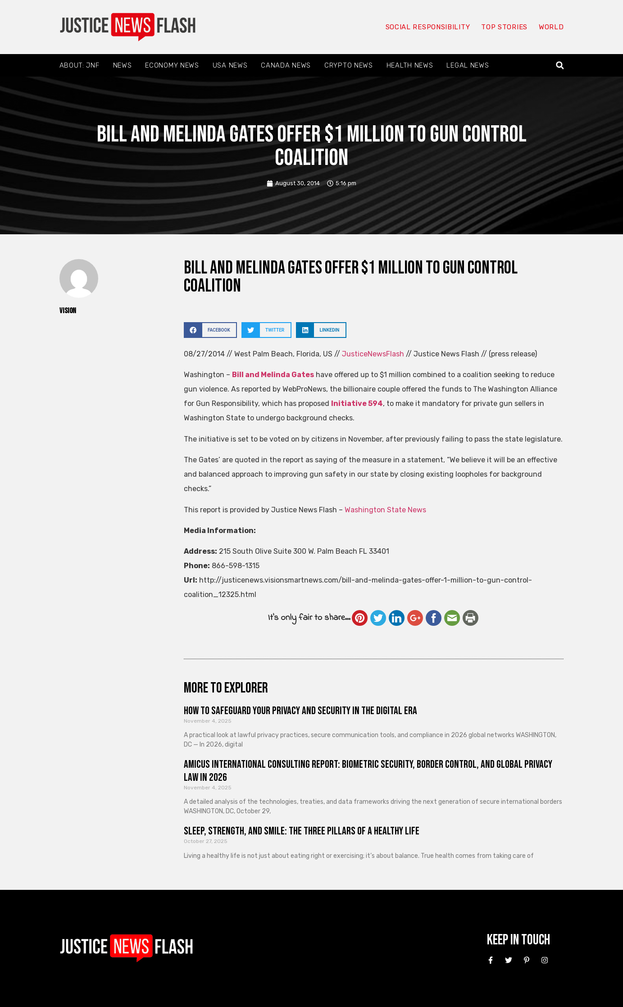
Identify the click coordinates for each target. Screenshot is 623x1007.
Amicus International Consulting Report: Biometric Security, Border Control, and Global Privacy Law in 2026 (368, 771)
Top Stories (504, 27)
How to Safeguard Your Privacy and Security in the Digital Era (300, 710)
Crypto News (348, 65)
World (551, 27)
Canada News (286, 65)
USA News (230, 65)
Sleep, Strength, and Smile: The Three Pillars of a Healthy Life (301, 831)
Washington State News (385, 510)
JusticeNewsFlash (373, 354)
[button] (560, 65)
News (122, 65)
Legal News (467, 65)
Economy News (172, 65)
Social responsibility (428, 27)
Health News (410, 65)
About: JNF (79, 65)
